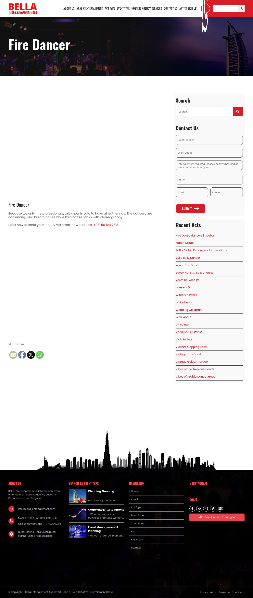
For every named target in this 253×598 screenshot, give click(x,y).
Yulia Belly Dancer (188, 258)
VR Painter (183, 325)
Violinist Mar (184, 339)
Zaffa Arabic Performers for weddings (201, 250)
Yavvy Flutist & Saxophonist (194, 273)
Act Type (110, 8)
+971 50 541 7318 (105, 225)
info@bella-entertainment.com (36, 509)
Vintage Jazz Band (188, 354)
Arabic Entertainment (90, 8)
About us (68, 8)
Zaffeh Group (185, 243)
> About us (135, 499)
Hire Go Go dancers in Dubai (195, 236)
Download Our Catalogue (216, 517)
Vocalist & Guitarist (189, 332)
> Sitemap (135, 547)
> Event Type (136, 515)
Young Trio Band (187, 265)
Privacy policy (207, 592)
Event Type (123, 8)
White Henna (184, 302)
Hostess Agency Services (147, 8)
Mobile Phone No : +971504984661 (37, 518)
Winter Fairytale (186, 295)
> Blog (132, 531)
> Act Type (135, 507)
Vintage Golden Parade (192, 362)
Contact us (170, 8)
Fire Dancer (18, 204)
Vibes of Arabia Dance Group (196, 377)
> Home (133, 491)
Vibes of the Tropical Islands (195, 369)
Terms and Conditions (232, 592)
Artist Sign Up (187, 8)
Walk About (183, 317)
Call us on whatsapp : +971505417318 (39, 524)
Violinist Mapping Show (192, 347)
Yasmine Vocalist (187, 280)
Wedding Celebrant (189, 310)
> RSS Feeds (136, 539)
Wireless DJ (183, 287)
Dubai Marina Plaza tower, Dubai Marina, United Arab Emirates (37, 533)
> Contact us (136, 523)
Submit (190, 208)
